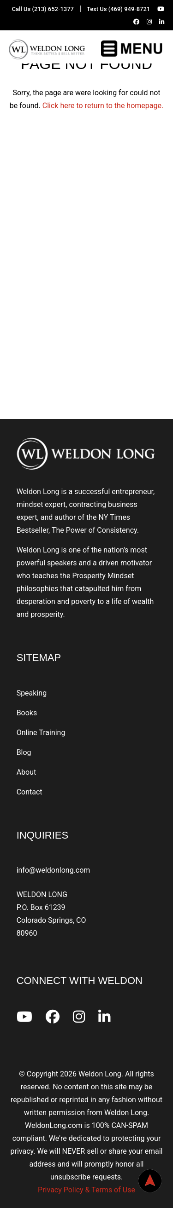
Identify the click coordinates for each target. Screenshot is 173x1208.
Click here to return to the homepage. (102, 105)
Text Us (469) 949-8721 (118, 9)
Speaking (32, 693)
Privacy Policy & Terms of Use (86, 1189)
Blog (24, 752)
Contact (29, 792)
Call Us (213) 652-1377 (43, 9)
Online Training (41, 732)
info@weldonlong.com (53, 870)
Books (27, 712)
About (26, 772)
